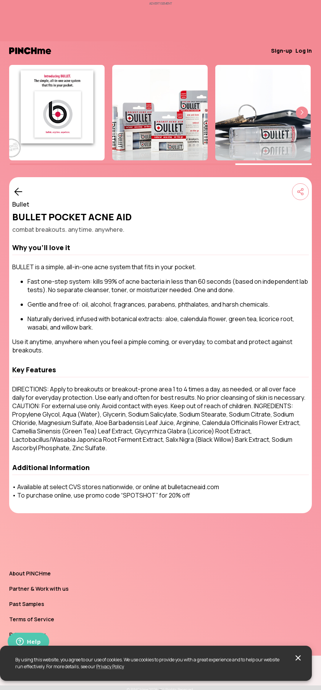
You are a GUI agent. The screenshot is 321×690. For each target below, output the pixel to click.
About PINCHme (30, 573)
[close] (298, 658)
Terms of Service (31, 619)
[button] (302, 113)
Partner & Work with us (39, 588)
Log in (303, 50)
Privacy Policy (110, 666)
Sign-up (281, 50)
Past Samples (26, 604)
